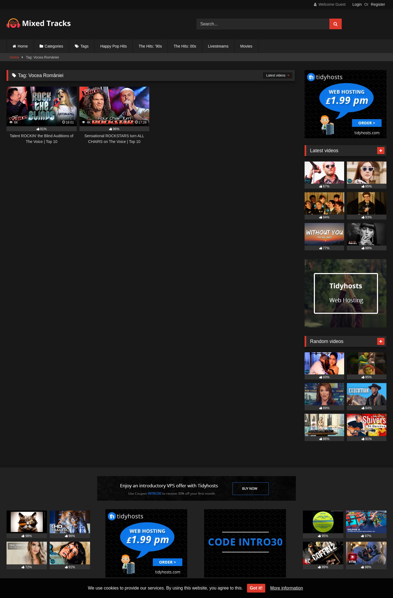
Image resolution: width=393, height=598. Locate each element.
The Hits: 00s (185, 46)
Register (378, 4)
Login (357, 4)
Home (23, 46)
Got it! (256, 588)
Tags (85, 46)
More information (286, 588)
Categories (54, 46)
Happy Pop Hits (113, 46)
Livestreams (218, 46)
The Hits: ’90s (150, 46)
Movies (246, 46)
